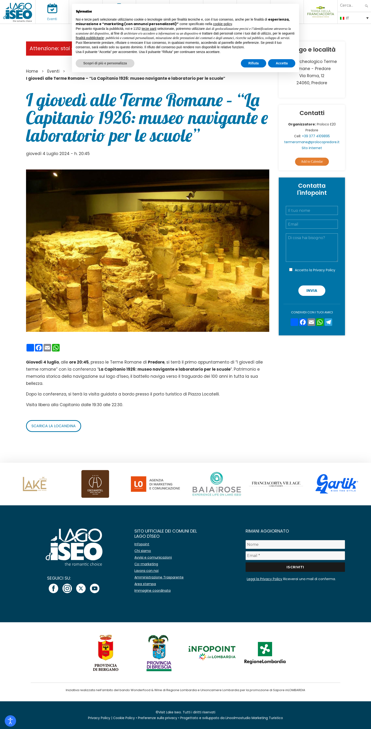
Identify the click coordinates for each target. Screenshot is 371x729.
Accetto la (315, 270)
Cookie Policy (124, 718)
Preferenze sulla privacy (157, 718)
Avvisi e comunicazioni (153, 557)
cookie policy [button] (222, 24)
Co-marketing (146, 564)
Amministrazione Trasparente (159, 577)
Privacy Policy (324, 270)
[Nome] (295, 544)
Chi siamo (142, 550)
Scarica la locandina (53, 426)
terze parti (149, 29)
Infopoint (141, 544)
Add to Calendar (312, 161)
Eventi (52, 19)
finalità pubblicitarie (90, 38)
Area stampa (145, 584)
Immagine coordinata (152, 590)
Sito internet (312, 148)
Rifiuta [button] (253, 63)
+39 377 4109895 (316, 136)
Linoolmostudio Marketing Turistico (254, 718)
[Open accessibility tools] (10, 721)
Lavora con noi (146, 570)
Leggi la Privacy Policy (264, 579)
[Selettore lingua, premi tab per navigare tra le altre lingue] (354, 18)
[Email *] (295, 555)
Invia (311, 290)
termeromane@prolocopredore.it (312, 142)
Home (32, 71)
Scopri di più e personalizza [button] (105, 63)
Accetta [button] (282, 63)
